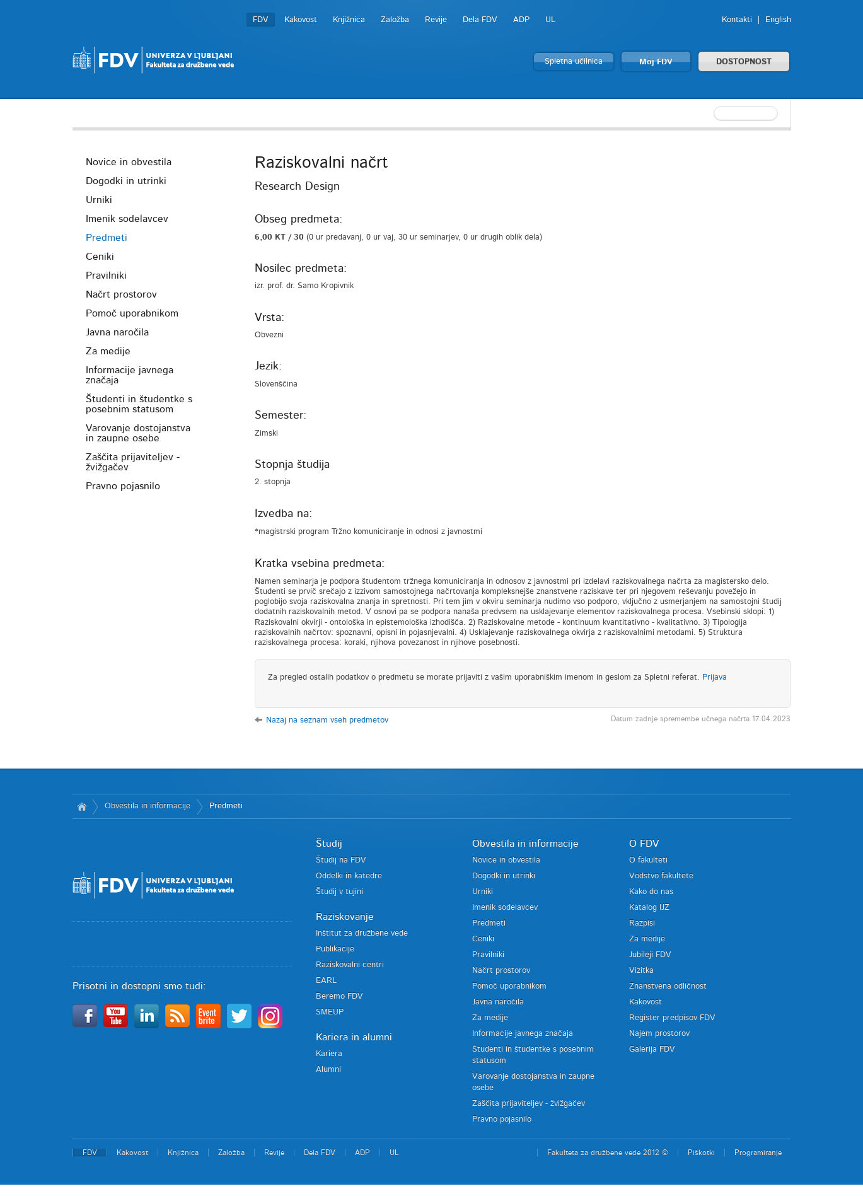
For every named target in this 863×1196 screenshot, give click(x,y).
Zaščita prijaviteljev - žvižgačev (133, 462)
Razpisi (642, 923)
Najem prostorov (659, 1034)
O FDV (644, 844)
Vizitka (641, 971)
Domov (82, 806)
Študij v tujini (339, 892)
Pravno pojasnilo (123, 486)
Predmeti (106, 238)
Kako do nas (651, 892)
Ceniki (100, 257)
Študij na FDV (341, 860)
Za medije (108, 351)
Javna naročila (117, 332)
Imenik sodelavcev (127, 219)
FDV (261, 20)
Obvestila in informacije (147, 806)
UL (550, 20)
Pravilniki (106, 275)
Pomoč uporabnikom (132, 313)
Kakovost (300, 20)
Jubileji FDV (650, 955)
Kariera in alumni (354, 1037)
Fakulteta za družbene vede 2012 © (607, 1152)
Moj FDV (656, 62)
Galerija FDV (652, 1049)
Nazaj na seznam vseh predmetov (327, 720)
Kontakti (737, 20)
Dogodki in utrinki (126, 181)
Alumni (328, 1069)
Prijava (714, 677)
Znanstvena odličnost (668, 986)
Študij (329, 844)
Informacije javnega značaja (129, 375)
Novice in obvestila (128, 162)
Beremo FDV (339, 996)
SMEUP (330, 1012)
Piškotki (701, 1152)
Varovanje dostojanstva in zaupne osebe (138, 433)
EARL (326, 981)
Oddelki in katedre (349, 876)
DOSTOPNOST (744, 62)
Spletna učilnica (574, 61)
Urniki (99, 200)
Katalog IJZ (649, 907)
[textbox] (709, 113)
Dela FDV (480, 20)
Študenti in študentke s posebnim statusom (139, 404)
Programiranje (758, 1152)
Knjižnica (349, 20)
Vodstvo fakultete (661, 876)
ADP (521, 20)
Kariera (329, 1054)
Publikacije (335, 949)
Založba (395, 20)
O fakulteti (648, 860)
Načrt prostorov (121, 294)
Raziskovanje (345, 917)
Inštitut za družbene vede (362, 933)
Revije (436, 20)
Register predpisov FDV (672, 1018)
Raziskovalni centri (350, 965)
